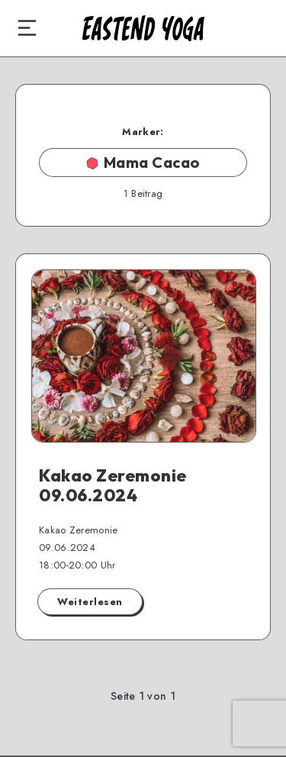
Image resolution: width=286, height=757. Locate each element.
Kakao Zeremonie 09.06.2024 (113, 485)
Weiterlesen (90, 601)
